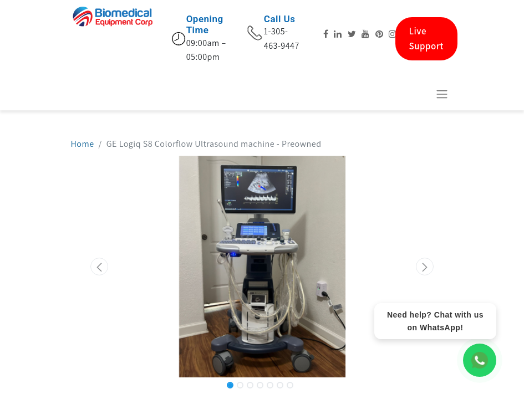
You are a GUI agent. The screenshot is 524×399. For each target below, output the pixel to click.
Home (82, 144)
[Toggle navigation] (442, 94)
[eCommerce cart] (415, 94)
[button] (100, 266)
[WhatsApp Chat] (479, 360)
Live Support (426, 38)
